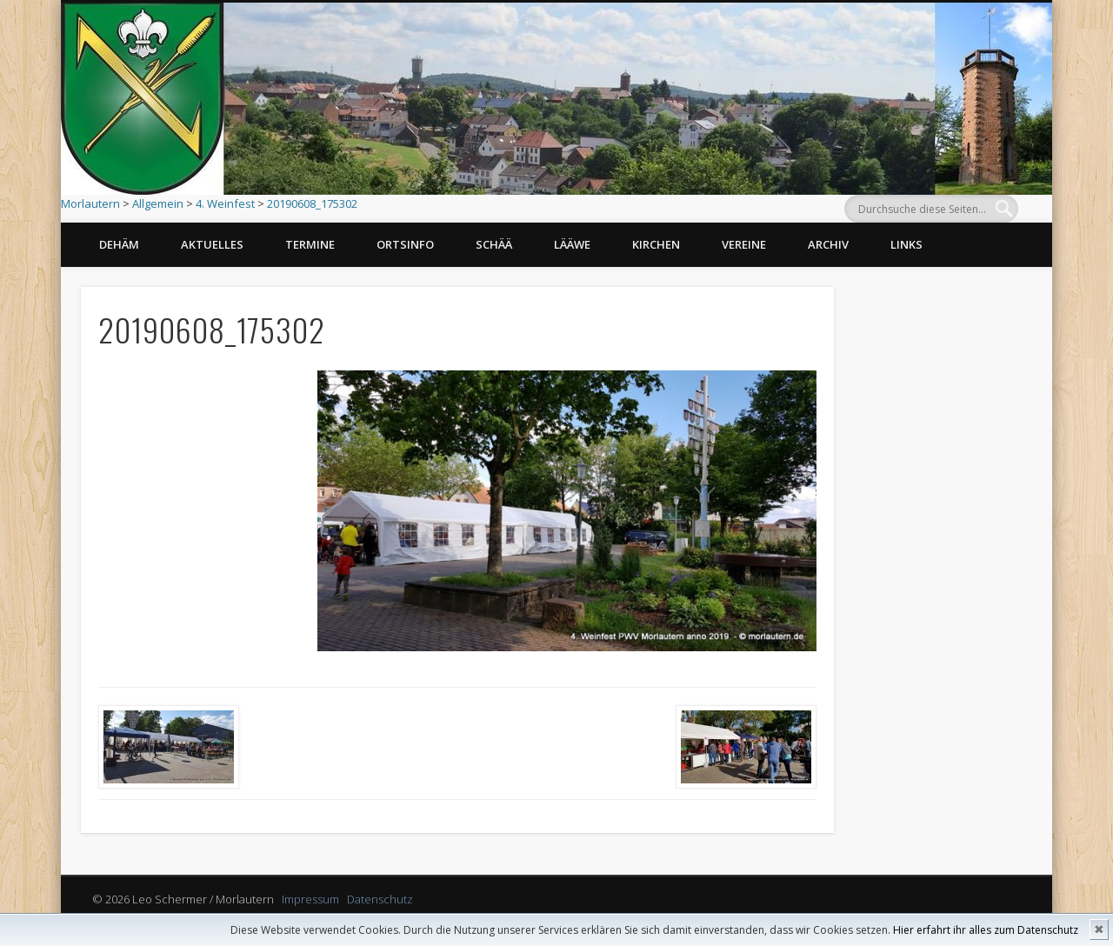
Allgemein (157, 203)
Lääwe (572, 244)
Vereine (744, 244)
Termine (310, 244)
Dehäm (119, 244)
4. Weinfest (225, 203)
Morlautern (90, 203)
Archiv (828, 244)
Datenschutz (380, 899)
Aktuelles (212, 244)
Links (906, 244)
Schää (494, 244)
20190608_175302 (312, 203)
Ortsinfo (405, 244)
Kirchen (656, 244)
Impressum (310, 899)
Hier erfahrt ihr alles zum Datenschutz (985, 930)
